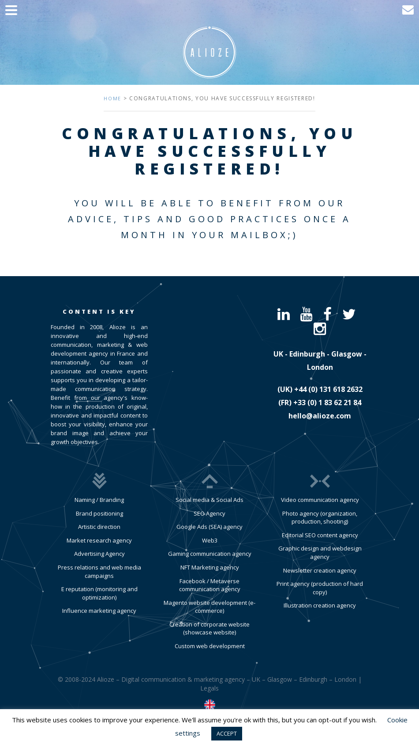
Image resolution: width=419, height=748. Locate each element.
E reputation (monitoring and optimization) (99, 593)
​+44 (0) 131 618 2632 (328, 389)
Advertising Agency (99, 554)
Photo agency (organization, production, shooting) (319, 517)
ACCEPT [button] (227, 733)
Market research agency (99, 540)
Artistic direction (99, 527)
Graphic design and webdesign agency (320, 552)
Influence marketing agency (99, 611)
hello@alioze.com (319, 416)
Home (112, 98)
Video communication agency (320, 500)
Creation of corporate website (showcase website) (209, 628)
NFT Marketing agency (209, 567)
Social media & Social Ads (209, 500)
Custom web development (210, 646)
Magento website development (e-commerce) (209, 607)
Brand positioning (99, 513)
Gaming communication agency (209, 554)
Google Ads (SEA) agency (209, 527)
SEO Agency (209, 513)
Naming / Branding (99, 500)
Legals (209, 688)
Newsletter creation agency (319, 570)
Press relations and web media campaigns (99, 571)
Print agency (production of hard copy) (320, 588)
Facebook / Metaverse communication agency (209, 585)
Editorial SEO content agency (320, 535)
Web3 (209, 540)
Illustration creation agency (320, 605)
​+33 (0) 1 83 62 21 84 (327, 402)
